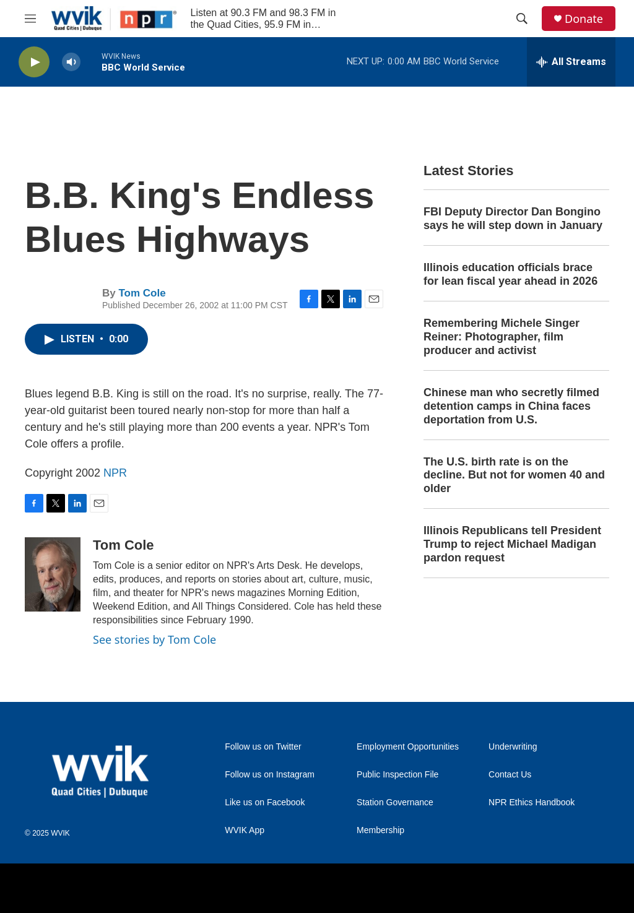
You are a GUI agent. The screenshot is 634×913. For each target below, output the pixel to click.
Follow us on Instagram (270, 774)
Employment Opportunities (408, 746)
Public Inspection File (397, 774)
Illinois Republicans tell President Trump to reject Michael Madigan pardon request (512, 544)
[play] (34, 62)
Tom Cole (141, 293)
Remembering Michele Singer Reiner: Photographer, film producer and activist (501, 337)
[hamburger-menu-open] (30, 18)
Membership (380, 830)
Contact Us (510, 774)
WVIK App (244, 830)
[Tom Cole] (52, 574)
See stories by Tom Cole (154, 639)
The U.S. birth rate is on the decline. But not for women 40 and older (514, 475)
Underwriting (513, 746)
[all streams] (571, 62)
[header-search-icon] (522, 18)
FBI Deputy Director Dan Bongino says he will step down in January (512, 218)
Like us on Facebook (265, 802)
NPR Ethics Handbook (532, 802)
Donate (584, 18)
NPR (115, 473)
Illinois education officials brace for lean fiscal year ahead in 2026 (510, 274)
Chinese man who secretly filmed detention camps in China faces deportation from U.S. (511, 406)
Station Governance (395, 802)
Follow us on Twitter (263, 746)
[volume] (71, 62)
